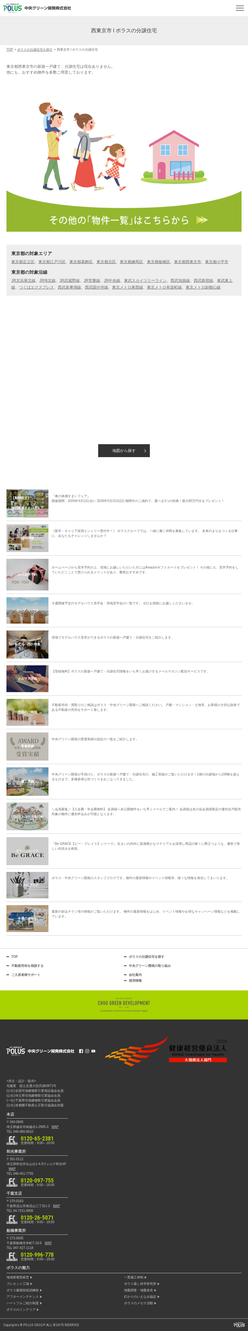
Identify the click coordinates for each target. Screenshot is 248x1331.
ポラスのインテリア (21, 1309)
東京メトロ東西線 (127, 287)
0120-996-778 (37, 1255)
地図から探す (124, 450)
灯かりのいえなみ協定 (140, 1296)
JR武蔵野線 (69, 280)
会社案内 (135, 975)
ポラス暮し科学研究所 (140, 1283)
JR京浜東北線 (23, 280)
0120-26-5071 (37, 1218)
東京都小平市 (216, 262)
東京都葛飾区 (81, 262)
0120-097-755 (37, 1180)
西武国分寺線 (96, 287)
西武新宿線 (203, 280)
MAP (55, 1127)
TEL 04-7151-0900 (19, 1211)
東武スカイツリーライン (145, 280)
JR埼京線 (47, 280)
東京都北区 (106, 262)
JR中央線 (112, 280)
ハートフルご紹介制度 (22, 1303)
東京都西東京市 (187, 262)
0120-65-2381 (37, 1139)
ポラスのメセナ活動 (138, 1303)
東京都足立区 (23, 262)
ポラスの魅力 (18, 1267)
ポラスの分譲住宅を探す (146, 956)
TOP (14, 956)
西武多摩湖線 (69, 287)
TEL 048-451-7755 (19, 1173)
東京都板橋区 (158, 262)
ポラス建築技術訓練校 (22, 1290)
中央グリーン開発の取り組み (150, 966)
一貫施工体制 (133, 1277)
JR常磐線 (92, 280)
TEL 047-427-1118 (19, 1248)
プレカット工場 (17, 1283)
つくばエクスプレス (36, 287)
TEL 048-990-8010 (19, 1131)
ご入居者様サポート (25, 975)
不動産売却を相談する (27, 966)
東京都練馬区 (131, 262)
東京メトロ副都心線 (203, 287)
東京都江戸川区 (52, 262)
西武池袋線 (180, 280)
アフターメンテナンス (22, 1296)
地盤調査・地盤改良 (138, 1290)
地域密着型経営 (17, 1277)
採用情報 (135, 980)
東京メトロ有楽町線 (164, 287)
